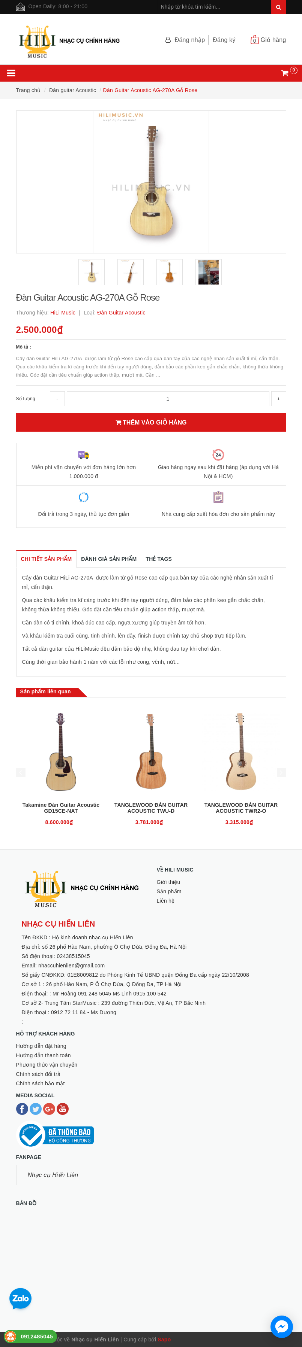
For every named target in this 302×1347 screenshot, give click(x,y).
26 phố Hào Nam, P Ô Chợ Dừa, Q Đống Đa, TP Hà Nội (114, 984)
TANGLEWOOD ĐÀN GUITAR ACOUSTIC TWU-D (151, 808)
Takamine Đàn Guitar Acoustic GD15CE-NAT (61, 808)
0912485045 (37, 1336)
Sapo (164, 1340)
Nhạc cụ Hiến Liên (53, 1175)
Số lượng (25, 398)
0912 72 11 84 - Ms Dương (83, 1012)
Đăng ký (224, 40)
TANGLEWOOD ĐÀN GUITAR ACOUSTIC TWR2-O (241, 808)
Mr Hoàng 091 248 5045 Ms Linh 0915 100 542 (110, 994)
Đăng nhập (190, 40)
